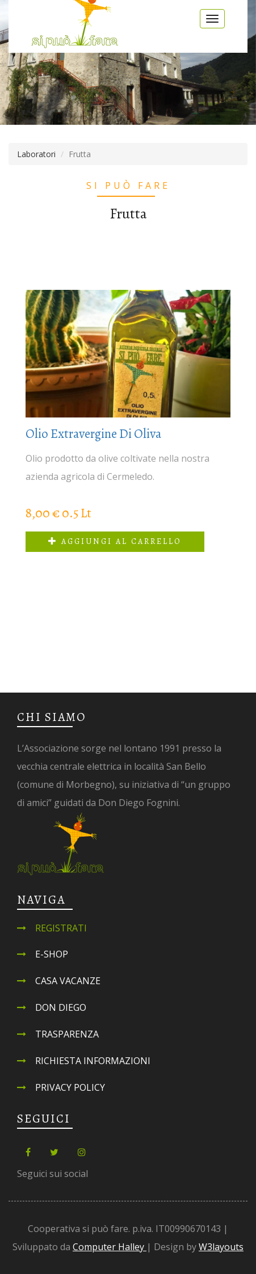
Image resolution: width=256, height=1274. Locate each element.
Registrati (61, 928)
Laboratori (36, 154)
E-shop (51, 954)
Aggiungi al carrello (115, 541)
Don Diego (60, 1007)
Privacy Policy (70, 1087)
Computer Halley (109, 1247)
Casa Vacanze (67, 981)
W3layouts (221, 1247)
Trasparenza (67, 1034)
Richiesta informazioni (92, 1060)
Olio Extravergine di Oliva (93, 433)
